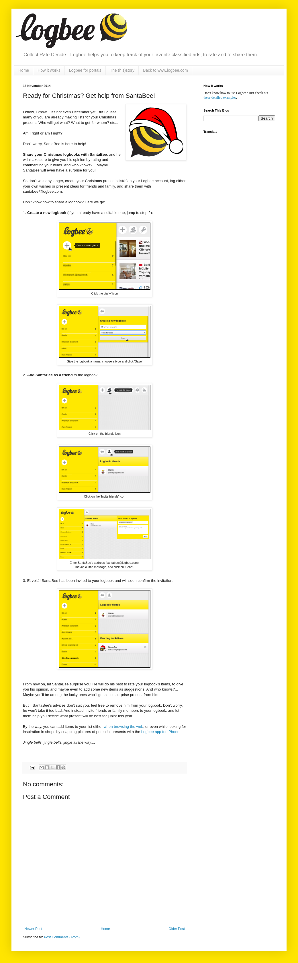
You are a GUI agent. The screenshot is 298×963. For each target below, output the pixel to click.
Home (23, 70)
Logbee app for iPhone (160, 732)
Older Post (176, 929)
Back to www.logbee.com (165, 70)
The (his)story (122, 70)
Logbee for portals (85, 70)
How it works (49, 70)
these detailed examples (219, 97)
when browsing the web (123, 726)
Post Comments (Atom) (62, 937)
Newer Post (33, 929)
